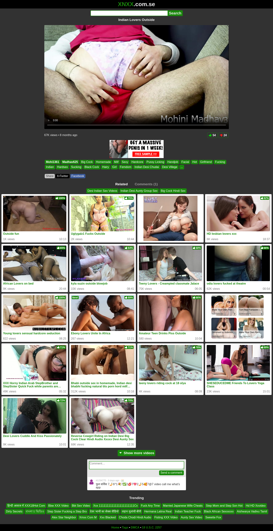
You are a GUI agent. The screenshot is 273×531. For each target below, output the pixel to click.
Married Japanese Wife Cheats (183, 505)
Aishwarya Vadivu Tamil (252, 511)
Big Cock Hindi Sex (173, 190)
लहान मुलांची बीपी (131, 511)
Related (121, 184)
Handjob (172, 161)
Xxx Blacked (108, 517)
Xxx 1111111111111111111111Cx (115, 505)
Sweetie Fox (213, 517)
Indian (50, 167)
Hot (194, 161)
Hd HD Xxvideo (255, 505)
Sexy (125, 161)
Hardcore (137, 161)
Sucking (76, 167)
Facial (185, 161)
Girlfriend (206, 161)
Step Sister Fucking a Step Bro (67, 511)
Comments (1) (146, 184)
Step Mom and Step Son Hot (224, 505)
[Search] (129, 13)
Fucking (220, 161)
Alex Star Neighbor (64, 517)
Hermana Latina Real (158, 511)
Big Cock (87, 161)
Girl (114, 167)
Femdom (125, 167)
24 (223, 135)
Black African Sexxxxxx (219, 511)
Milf (116, 161)
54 (212, 135)
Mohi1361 (52, 161)
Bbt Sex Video (81, 505)
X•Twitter (62, 176)
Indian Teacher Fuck (188, 511)
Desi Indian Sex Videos (102, 190)
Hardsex (62, 167)
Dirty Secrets (14, 511)
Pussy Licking (155, 161)
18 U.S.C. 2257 (152, 527)
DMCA (135, 527)
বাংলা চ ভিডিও (35, 511)
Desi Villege (169, 167)
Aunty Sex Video (191, 517)
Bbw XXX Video (58, 505)
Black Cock (92, 167)
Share (50, 176)
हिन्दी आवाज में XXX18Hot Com (26, 505)
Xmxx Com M (88, 517)
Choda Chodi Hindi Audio (135, 517)
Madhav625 (70, 161)
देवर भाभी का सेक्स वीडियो (104, 511)
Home (115, 527)
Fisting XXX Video (166, 517)
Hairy (105, 167)
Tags (125, 527)
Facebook (78, 176)
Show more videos (136, 453)
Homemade (103, 161)
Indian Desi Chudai (146, 167)
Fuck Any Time (150, 505)
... (181, 167)
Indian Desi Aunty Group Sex (139, 190)
